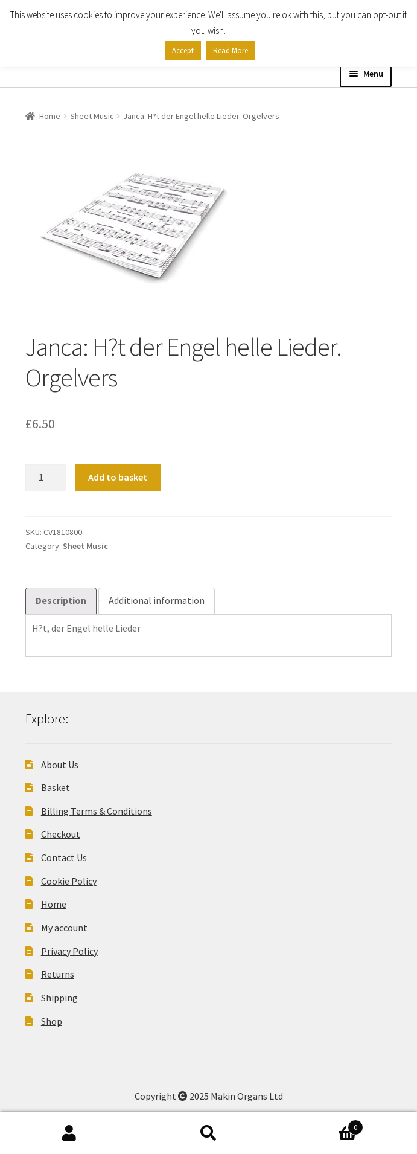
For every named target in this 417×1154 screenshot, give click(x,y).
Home (49, 116)
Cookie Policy (69, 881)
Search (208, 1133)
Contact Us (64, 857)
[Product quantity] (45, 478)
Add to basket (117, 477)
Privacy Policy (69, 951)
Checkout (60, 834)
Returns (57, 974)
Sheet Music (92, 116)
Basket (55, 787)
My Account (69, 1133)
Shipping (59, 998)
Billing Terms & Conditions (96, 811)
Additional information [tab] (157, 600)
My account (64, 928)
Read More (230, 50)
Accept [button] (183, 50)
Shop (51, 1021)
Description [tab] (61, 600)
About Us (59, 764)
